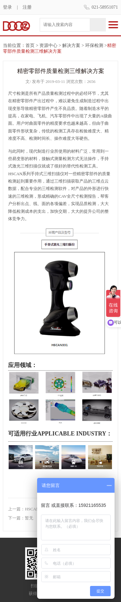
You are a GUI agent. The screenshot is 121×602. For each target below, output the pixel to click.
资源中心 (48, 45)
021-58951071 (105, 7)
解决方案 (71, 45)
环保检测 (94, 45)
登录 (7, 7)
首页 (30, 45)
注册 (27, 7)
